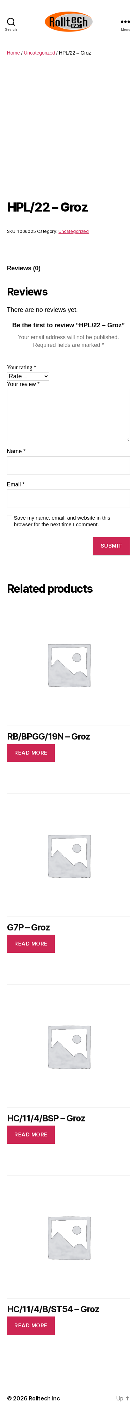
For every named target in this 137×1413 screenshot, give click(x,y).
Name (16, 451)
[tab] (24, 268)
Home (13, 53)
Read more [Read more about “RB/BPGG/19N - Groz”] (31, 752)
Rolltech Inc (44, 1398)
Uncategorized (39, 53)
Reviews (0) (24, 268)
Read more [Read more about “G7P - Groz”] (31, 943)
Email (16, 484)
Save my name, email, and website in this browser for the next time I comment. (62, 521)
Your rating (22, 367)
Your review (23, 384)
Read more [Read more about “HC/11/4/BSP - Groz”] (31, 1134)
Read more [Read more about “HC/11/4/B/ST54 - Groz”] (31, 1325)
